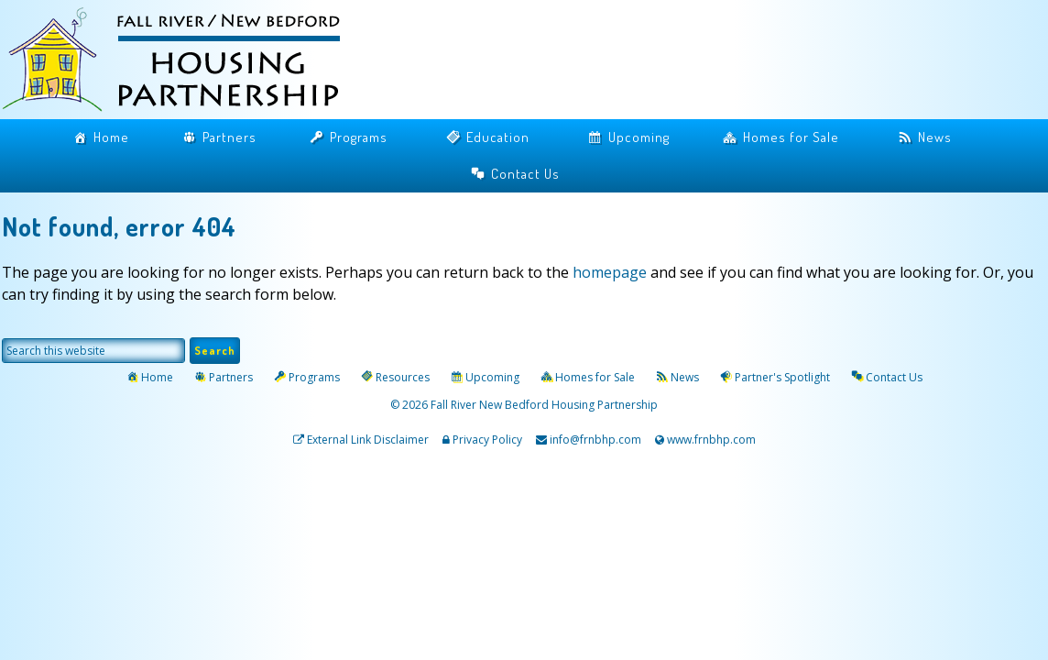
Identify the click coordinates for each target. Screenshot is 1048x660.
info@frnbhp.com (595, 439)
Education (497, 137)
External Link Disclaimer (368, 439)
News (935, 137)
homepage (610, 272)
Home (111, 137)
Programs (359, 137)
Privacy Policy (487, 439)
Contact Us (525, 173)
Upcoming (639, 137)
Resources (403, 377)
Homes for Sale (791, 137)
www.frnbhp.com (710, 439)
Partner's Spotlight (782, 377)
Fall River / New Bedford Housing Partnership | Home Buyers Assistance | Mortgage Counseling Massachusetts (185, 62)
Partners (229, 137)
